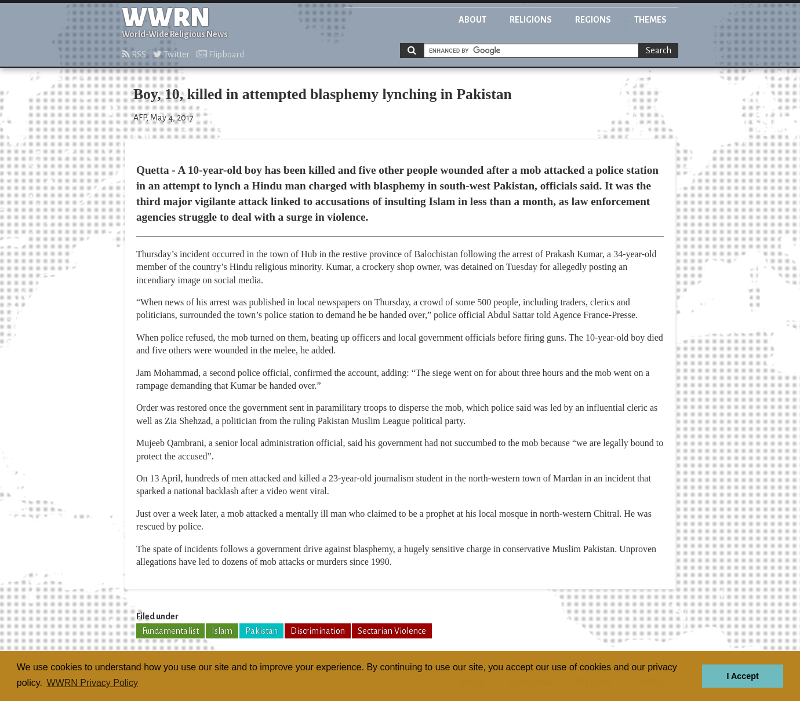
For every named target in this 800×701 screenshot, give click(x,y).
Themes (650, 19)
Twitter (171, 54)
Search (658, 50)
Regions (593, 19)
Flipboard (220, 54)
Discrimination (317, 631)
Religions (531, 19)
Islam (222, 631)
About (472, 19)
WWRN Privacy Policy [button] (92, 683)
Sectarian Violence (392, 631)
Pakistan (261, 631)
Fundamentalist (170, 631)
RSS (134, 54)
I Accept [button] (742, 676)
